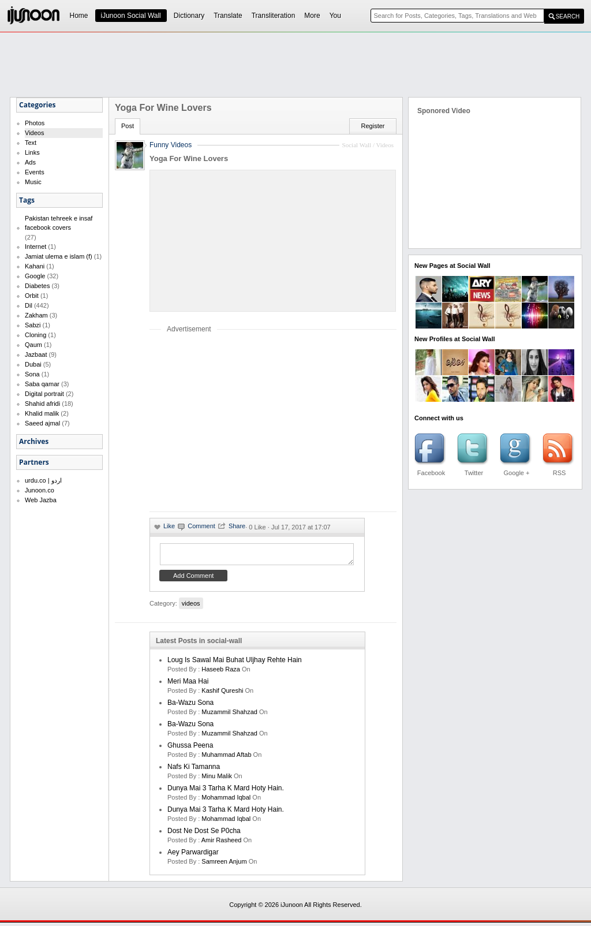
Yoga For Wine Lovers (188, 158)
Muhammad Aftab (226, 758)
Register (373, 125)
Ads (30, 162)
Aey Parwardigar (193, 856)
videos (191, 606)
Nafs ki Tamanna (193, 770)
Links (32, 152)
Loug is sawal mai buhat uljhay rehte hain (234, 663)
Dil (28, 305)
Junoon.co (39, 490)
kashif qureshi (222, 693)
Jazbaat (36, 354)
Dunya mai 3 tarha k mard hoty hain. (225, 791)
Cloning (35, 334)
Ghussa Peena (190, 749)
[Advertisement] (295, 64)
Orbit (32, 295)
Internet (35, 246)
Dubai (33, 364)
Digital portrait (44, 393)
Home (79, 16)
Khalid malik (42, 413)
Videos (34, 132)
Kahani (34, 266)
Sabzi (33, 325)
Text (30, 142)
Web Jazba (41, 499)
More (312, 16)
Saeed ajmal (42, 423)
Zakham (36, 315)
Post (127, 125)
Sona (32, 374)
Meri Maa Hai (187, 685)
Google (35, 275)
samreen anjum (223, 864)
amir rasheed (221, 843)
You (335, 16)
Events (34, 172)
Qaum (33, 344)
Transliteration (274, 16)
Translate (228, 16)
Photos (34, 123)
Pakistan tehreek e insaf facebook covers (58, 223)
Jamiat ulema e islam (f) (58, 256)
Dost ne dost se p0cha (204, 834)
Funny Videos (170, 145)
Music (33, 181)
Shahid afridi (42, 403)
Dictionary (189, 16)
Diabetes (37, 285)
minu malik (216, 779)
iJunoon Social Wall (131, 16)
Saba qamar (42, 383)
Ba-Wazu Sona (190, 706)
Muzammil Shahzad (229, 715)
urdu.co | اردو (43, 480)
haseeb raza (220, 672)
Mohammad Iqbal (225, 800)
